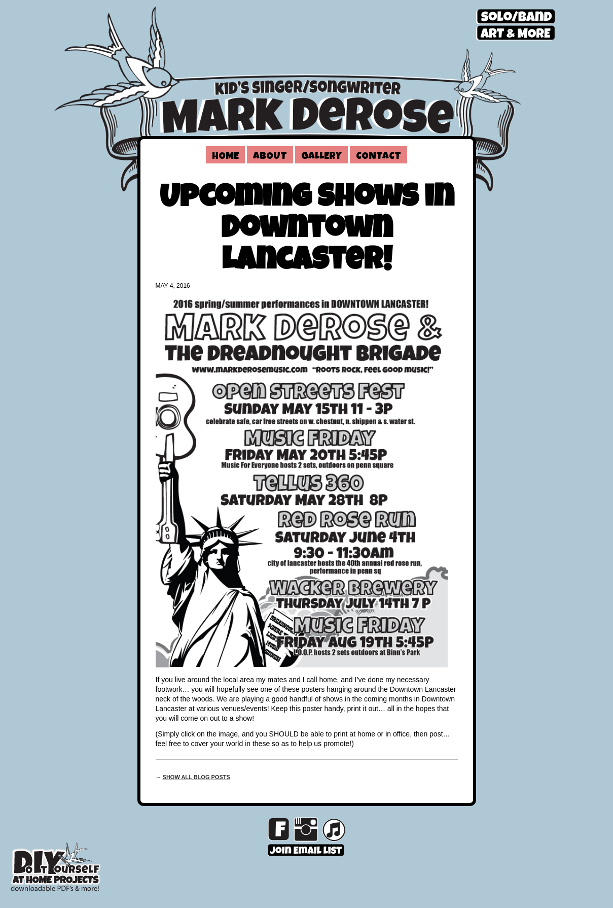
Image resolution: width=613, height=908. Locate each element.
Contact (378, 157)
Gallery (321, 157)
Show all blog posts (196, 777)
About (270, 157)
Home (225, 157)
